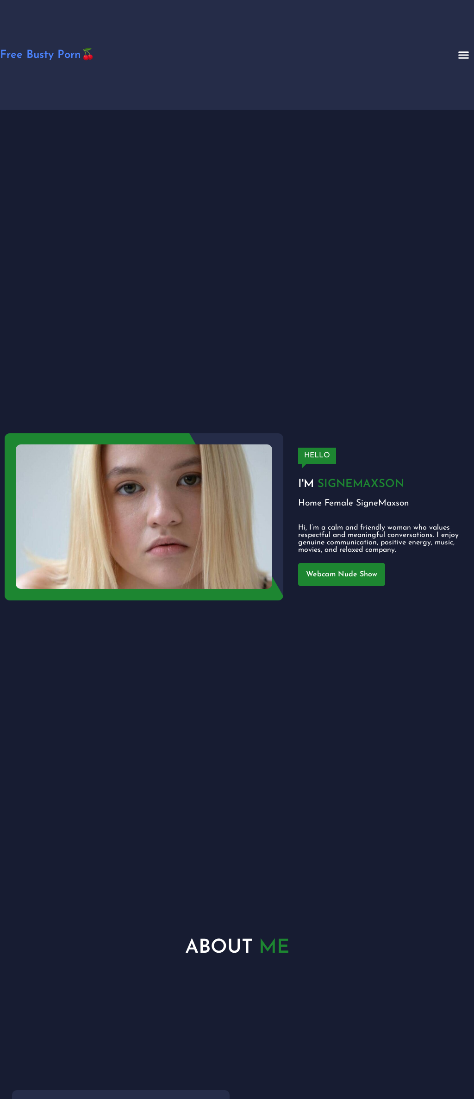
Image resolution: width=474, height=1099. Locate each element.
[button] (464, 55)
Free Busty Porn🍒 (47, 55)
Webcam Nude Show (341, 574)
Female (338, 503)
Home (310, 503)
